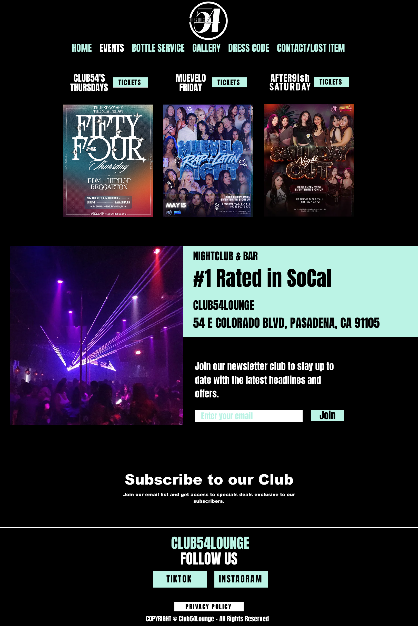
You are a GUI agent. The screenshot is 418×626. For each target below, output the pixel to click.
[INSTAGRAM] (241, 579)
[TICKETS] (130, 82)
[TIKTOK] (180, 579)
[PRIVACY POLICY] (209, 606)
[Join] (327, 415)
